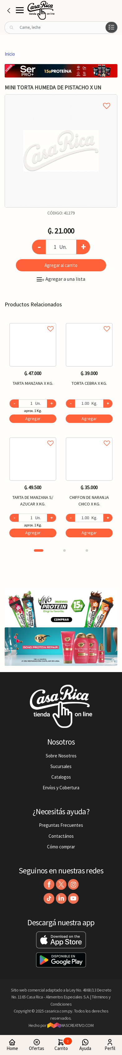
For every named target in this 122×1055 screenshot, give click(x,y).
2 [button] (64, 550)
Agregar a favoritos (32, 321)
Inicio (10, 54)
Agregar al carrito (61, 265)
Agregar (32, 418)
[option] (61, 151)
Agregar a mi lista (61, 99)
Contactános (61, 836)
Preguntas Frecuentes (61, 825)
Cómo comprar (61, 847)
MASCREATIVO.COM (70, 1025)
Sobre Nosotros (61, 756)
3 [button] (87, 550)
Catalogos (61, 777)
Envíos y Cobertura (61, 788)
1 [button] (38, 550)
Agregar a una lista (61, 279)
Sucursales (61, 766)
